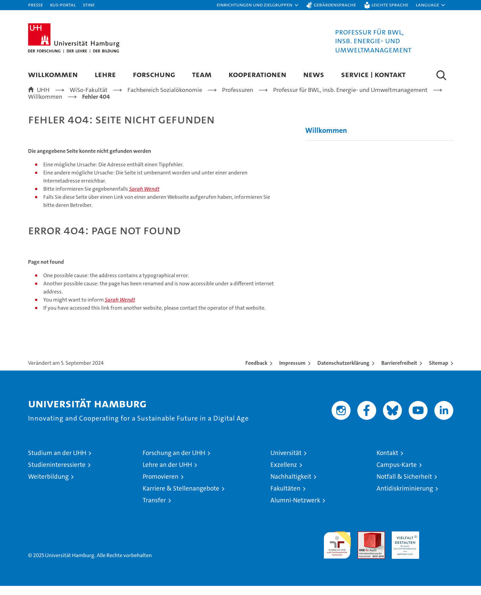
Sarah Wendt (144, 198)
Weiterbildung (48, 485)
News (313, 74)
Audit (364, 544)
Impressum (292, 372)
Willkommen (53, 74)
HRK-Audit (404, 544)
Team (202, 74)
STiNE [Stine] (89, 4)
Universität (286, 462)
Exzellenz (283, 474)
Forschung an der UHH (174, 462)
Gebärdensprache (335, 4)
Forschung (154, 74)
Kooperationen (257, 74)
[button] (258, 5)
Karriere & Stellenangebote (181, 497)
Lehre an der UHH (167, 474)
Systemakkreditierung (439, 544)
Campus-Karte (397, 474)
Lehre (105, 74)
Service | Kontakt (373, 74)
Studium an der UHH (57, 462)
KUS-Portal (63, 4)
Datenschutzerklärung (343, 372)
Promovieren (160, 485)
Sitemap (438, 372)
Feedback (256, 372)
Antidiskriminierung (405, 497)
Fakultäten (285, 497)
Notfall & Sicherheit (404, 485)
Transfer (154, 509)
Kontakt (387, 462)
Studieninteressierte (57, 474)
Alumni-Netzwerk (295, 509)
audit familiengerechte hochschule (337, 551)
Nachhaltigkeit (290, 485)
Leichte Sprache (389, 4)
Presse (35, 4)
